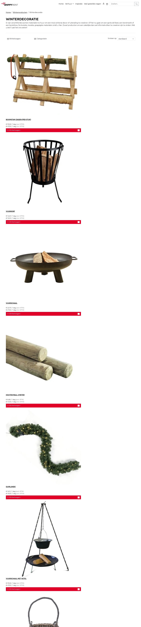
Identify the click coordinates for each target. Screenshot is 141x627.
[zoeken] (137, 3)
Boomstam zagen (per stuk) (18, 85)
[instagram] (127, 591)
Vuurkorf (54, 85)
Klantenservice (95, 597)
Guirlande (54, 143)
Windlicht (10, 202)
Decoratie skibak (58, 379)
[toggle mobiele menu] (107, 3)
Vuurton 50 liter (101, 261)
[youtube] (122, 591)
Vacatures (40, 595)
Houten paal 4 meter (15, 143)
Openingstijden (42, 592)
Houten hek (11, 497)
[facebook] (117, 591)
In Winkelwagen (26, 95)
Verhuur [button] (69, 3)
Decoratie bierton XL (103, 379)
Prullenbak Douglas (103, 438)
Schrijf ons (100, 553)
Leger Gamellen (57, 261)
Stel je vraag (113, 553)
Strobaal (98, 320)
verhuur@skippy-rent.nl (116, 615)
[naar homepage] (10, 3)
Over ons (40, 590)
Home (61, 3)
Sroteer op (112, 37)
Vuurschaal (99, 85)
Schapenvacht (56, 202)
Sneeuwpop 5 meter (14, 438)
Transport (67, 597)
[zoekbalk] (123, 3)
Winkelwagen (14, 37)
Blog (65, 592)
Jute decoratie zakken (16, 261)
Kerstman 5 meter (58, 438)
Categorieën (57, 37)
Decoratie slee (56, 320)
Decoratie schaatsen (103, 202)
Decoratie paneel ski (15, 379)
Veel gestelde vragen (92, 3)
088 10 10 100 (98, 615)
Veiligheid (67, 590)
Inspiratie (79, 3)
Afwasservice (68, 595)
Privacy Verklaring (96, 590)
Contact (92, 595)
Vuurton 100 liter (14, 320)
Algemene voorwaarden (72, 599)
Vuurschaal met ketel (104, 143)
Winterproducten (20, 10)
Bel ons (89, 553)
